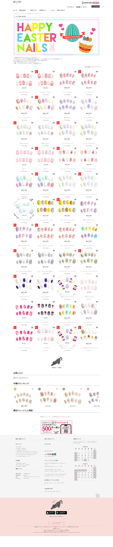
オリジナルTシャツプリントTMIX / (40, 543)
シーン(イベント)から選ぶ (25, 13)
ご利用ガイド (44, 10)
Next (98, 402)
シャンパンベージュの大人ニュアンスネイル (72, 413)
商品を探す (23, 10)
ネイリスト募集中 (53, 537)
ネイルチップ (16, 13)
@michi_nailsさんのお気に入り (56, 527)
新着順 (93, 67)
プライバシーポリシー (62, 537)
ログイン (85, 7)
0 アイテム (95, 6)
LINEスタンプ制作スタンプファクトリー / (51, 542)
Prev (15, 402)
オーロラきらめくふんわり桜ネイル (96, 413)
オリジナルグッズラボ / (52, 543)
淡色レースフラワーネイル (48, 413)
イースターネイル (37, 13)
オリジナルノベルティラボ (74, 543)
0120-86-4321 (88, 2)
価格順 (98, 67)
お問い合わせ (61, 10)
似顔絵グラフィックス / (65, 542)
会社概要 (36, 537)
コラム (53, 10)
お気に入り (33, 10)
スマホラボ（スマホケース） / (63, 543)
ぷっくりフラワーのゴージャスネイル (24, 413)
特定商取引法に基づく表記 (73, 537)
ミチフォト (41, 537)
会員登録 (78, 7)
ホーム (15, 10)
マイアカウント (70, 7)
